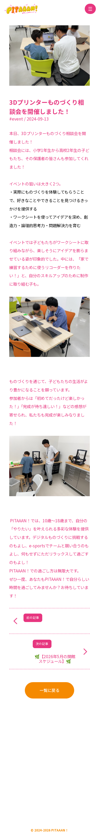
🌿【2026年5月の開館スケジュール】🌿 (55, 658)
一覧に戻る (49, 690)
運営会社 (28, 746)
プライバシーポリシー (58, 746)
